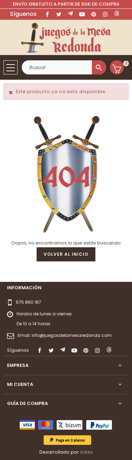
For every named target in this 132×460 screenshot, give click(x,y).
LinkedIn (117, 14)
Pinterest (93, 14)
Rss (70, 14)
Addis (86, 452)
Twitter (59, 14)
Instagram (105, 14)
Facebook (47, 14)
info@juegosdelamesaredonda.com (72, 335)
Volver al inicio (66, 254)
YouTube (82, 14)
